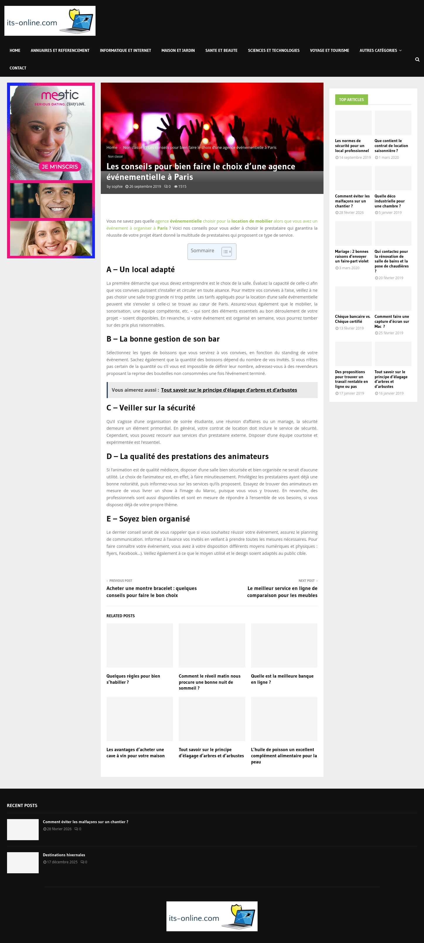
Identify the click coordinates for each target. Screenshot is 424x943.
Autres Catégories (378, 50)
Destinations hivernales (64, 854)
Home (15, 50)
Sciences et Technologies (274, 50)
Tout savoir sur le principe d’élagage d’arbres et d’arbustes (211, 752)
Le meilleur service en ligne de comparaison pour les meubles (282, 591)
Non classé (115, 156)
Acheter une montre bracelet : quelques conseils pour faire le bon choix (152, 591)
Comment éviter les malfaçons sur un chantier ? (352, 201)
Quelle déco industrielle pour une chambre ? (390, 201)
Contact (18, 68)
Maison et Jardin (178, 50)
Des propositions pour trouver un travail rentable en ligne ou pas (351, 379)
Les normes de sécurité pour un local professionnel (352, 145)
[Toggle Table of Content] (223, 252)
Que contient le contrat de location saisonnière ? (391, 145)
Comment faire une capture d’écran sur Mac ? (392, 321)
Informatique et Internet (125, 50)
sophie (117, 186)
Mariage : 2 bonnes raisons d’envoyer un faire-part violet (352, 256)
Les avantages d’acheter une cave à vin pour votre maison (136, 752)
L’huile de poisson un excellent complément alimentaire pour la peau (284, 755)
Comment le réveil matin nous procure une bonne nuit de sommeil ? (210, 682)
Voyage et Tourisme (329, 50)
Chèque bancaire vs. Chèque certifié (352, 319)
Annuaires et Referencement (60, 50)
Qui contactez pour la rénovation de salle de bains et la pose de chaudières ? (392, 261)
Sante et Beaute (221, 50)
